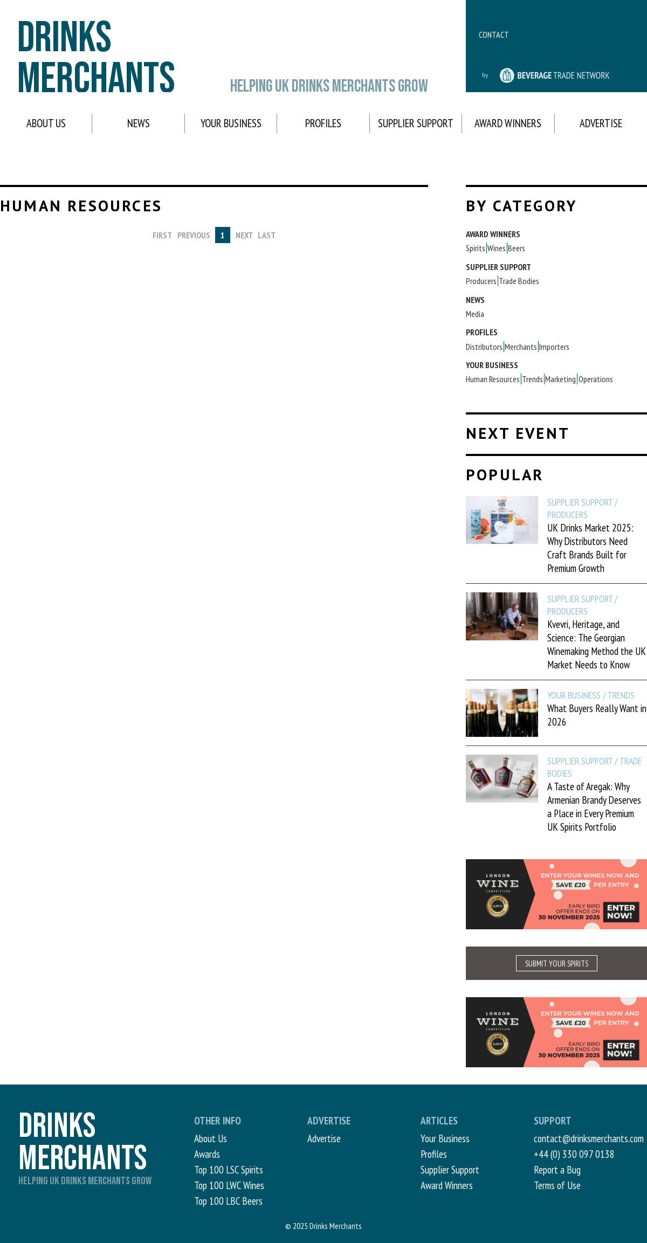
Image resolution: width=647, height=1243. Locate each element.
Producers (481, 280)
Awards (207, 1154)
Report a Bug (557, 1169)
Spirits (475, 248)
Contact (494, 34)
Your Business (231, 123)
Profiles (323, 123)
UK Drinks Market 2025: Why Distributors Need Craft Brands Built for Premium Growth (590, 548)
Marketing (560, 379)
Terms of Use (557, 1185)
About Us (46, 123)
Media (475, 313)
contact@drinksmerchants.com (589, 1138)
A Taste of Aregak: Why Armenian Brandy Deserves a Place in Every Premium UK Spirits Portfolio (594, 806)
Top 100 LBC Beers (228, 1200)
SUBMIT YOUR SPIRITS (556, 963)
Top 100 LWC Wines (229, 1185)
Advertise (601, 123)
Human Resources (493, 379)
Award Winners (507, 123)
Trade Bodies (519, 280)
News (138, 123)
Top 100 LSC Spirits (228, 1169)
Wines (496, 248)
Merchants (521, 346)
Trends (532, 379)
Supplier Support (415, 123)
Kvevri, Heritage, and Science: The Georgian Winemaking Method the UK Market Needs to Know (596, 644)
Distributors (484, 346)
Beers (516, 248)
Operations (596, 379)
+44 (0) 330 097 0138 (574, 1154)
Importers (554, 346)
